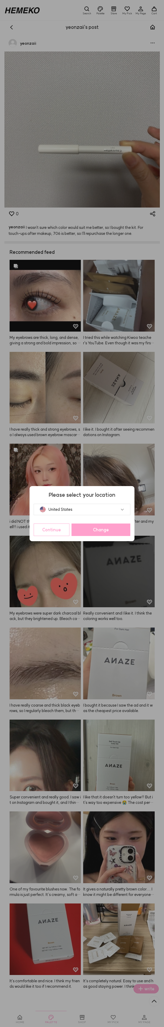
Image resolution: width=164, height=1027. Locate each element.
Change (101, 529)
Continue (51, 529)
